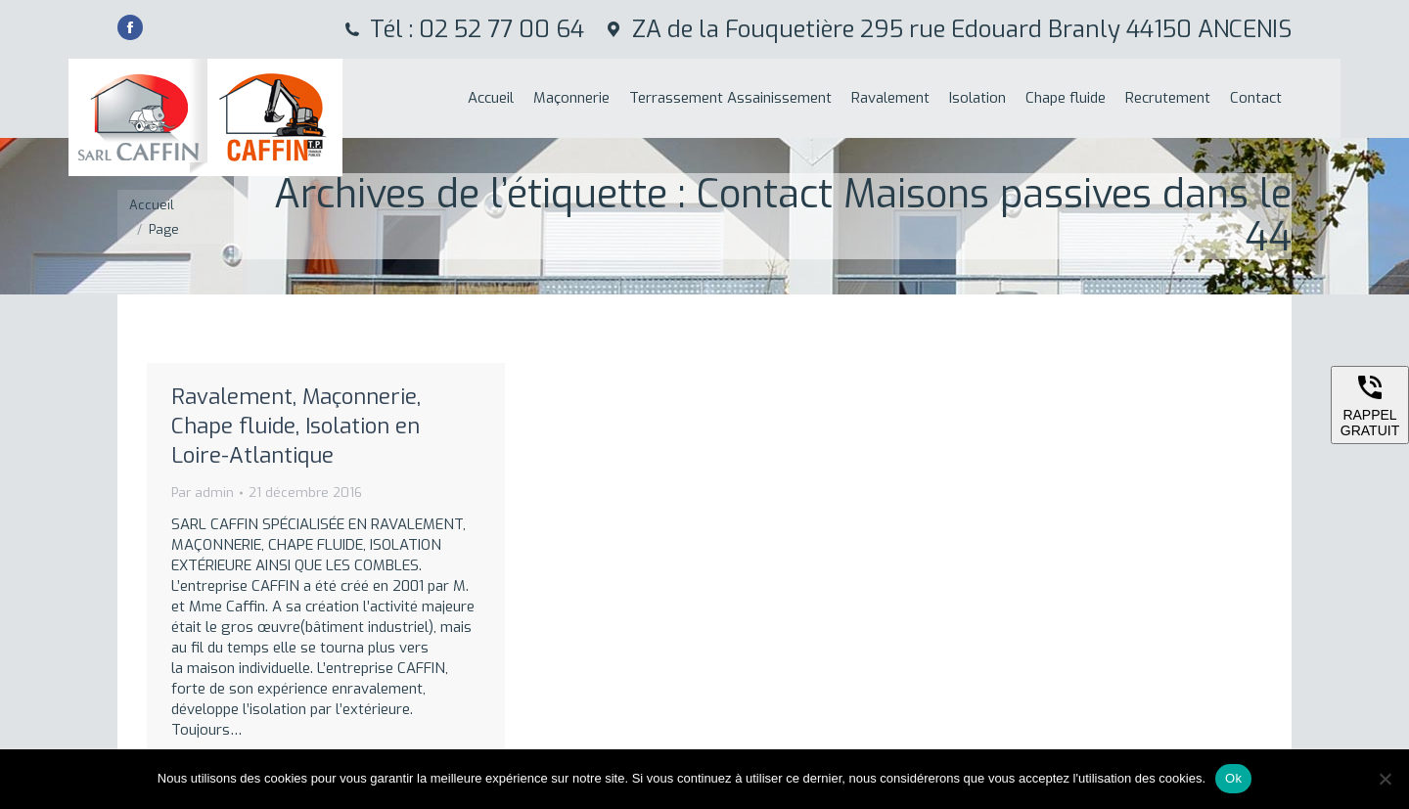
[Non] (1384, 778)
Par (202, 492)
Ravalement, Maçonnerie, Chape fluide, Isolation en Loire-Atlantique (296, 426)
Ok (1233, 778)
